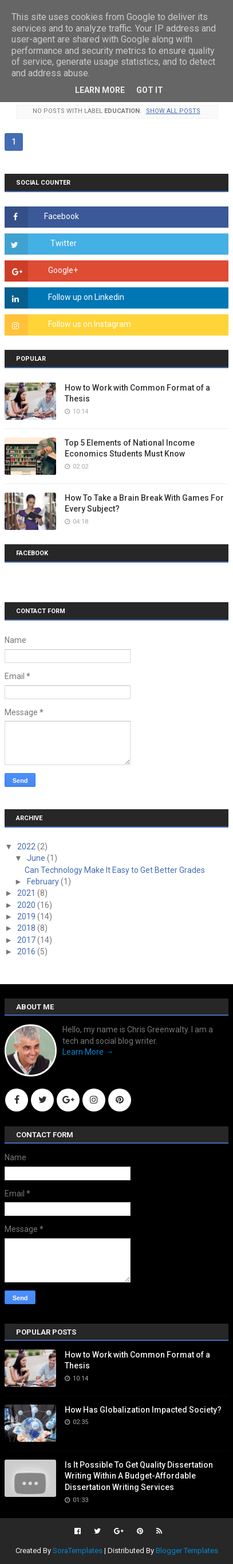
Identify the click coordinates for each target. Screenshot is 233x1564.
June (37, 858)
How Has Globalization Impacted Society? (143, 1409)
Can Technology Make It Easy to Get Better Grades (115, 870)
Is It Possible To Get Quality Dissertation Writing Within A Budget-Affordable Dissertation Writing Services (139, 1476)
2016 (27, 951)
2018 (27, 928)
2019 (27, 916)
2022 (27, 846)
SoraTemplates (77, 1550)
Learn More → (87, 1051)
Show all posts (173, 111)
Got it (149, 90)
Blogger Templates (187, 1550)
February (44, 881)
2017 (27, 940)
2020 (27, 905)
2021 (27, 893)
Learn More (100, 90)
